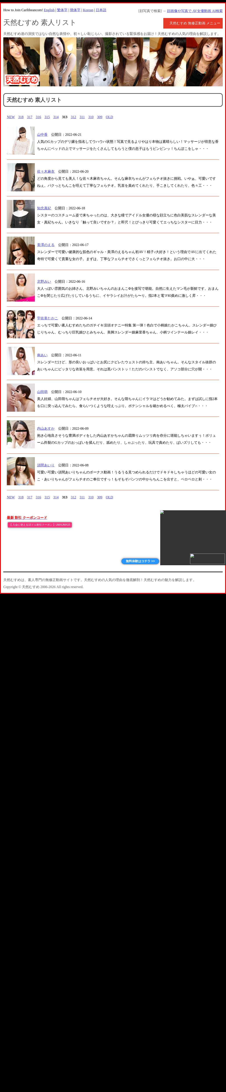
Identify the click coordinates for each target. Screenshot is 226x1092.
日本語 (101, 10)
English (49, 10)
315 (47, 117)
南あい (42, 355)
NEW (11, 117)
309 (99, 117)
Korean (88, 10)
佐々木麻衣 (46, 171)
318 (20, 117)
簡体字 (75, 10)
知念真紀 (44, 208)
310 (91, 117)
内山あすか (46, 428)
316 (38, 117)
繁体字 (62, 10)
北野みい (44, 281)
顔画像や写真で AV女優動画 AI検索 (195, 11)
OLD (109, 117)
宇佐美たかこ (47, 318)
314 (56, 117)
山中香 (42, 134)
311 (82, 117)
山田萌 (42, 392)
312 (73, 117)
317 (29, 117)
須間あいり (46, 465)
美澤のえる (46, 245)
